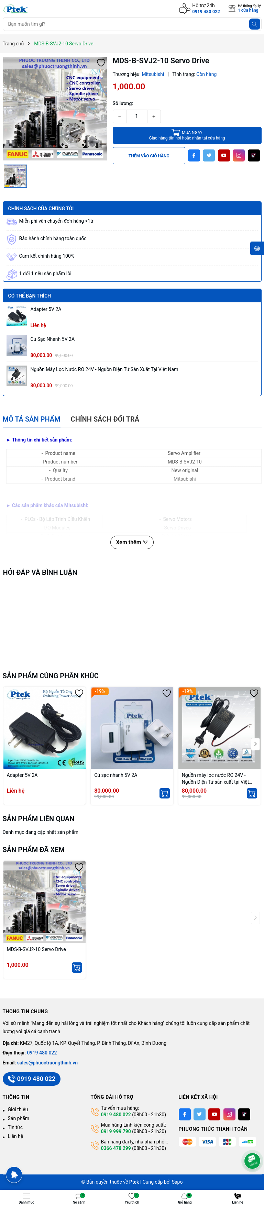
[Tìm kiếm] (254, 24)
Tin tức (15, 1127)
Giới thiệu (18, 1109)
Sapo (177, 1182)
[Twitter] (209, 155)
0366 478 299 (116, 1148)
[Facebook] (194, 155)
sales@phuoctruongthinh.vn (47, 1062)
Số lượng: (123, 103)
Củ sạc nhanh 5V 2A (53, 339)
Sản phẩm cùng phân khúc (51, 676)
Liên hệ (15, 1136)
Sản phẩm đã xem (34, 850)
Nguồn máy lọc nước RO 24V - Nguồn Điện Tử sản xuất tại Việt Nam (104, 369)
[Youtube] (224, 155)
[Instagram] (239, 155)
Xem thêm (132, 542)
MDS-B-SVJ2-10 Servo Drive (36, 949)
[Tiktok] (254, 155)
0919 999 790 (116, 1131)
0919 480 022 (206, 11)
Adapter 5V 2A (46, 309)
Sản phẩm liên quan (39, 819)
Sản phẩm (19, 1118)
